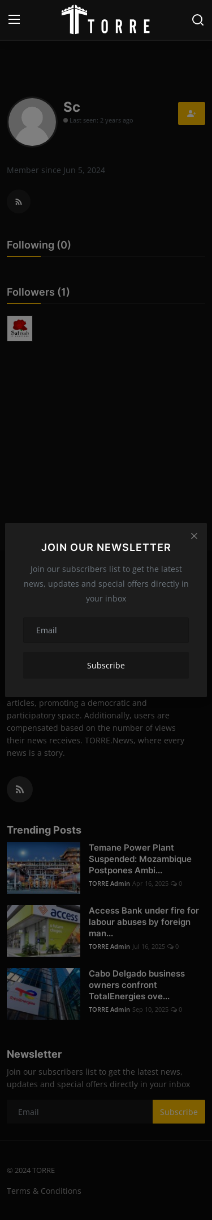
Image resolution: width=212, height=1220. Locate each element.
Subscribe (106, 665)
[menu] (14, 19)
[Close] (193, 536)
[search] (198, 19)
